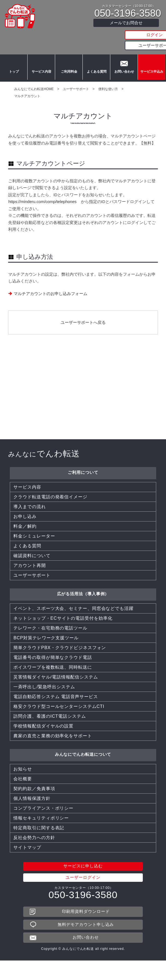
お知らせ (22, 675)
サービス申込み (151, 73)
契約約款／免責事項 (34, 694)
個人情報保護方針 (31, 704)
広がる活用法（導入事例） (83, 500)
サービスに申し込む (82, 772)
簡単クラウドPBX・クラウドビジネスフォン (59, 553)
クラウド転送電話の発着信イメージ (50, 403)
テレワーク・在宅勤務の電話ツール (50, 534)
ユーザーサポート (126, 45)
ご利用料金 (69, 73)
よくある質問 (96, 73)
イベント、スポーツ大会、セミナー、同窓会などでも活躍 (73, 514)
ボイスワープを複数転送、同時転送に (52, 573)
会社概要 (22, 685)
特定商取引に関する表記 (38, 734)
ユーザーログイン (83, 783)
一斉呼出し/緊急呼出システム (44, 593)
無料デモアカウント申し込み (86, 830)
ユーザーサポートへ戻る (83, 322)
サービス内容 (41, 73)
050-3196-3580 (127, 13)
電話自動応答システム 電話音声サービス (55, 602)
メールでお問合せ (126, 22)
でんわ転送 (43, 359)
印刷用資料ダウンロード (86, 817)
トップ (14, 73)
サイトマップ (27, 753)
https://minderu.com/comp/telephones (42, 201)
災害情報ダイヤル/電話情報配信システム (55, 583)
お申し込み (25, 422)
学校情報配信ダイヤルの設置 (43, 632)
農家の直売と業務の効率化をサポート (52, 642)
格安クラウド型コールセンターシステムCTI (58, 612)
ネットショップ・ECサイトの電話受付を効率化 (62, 524)
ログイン (126, 35)
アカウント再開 (29, 471)
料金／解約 (25, 432)
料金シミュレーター (34, 442)
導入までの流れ (29, 412)
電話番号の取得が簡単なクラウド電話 (52, 563)
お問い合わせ (124, 73)
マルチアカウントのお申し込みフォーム (50, 293)
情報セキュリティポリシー (41, 724)
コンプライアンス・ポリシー (43, 714)
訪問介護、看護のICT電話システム (49, 622)
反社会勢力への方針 (34, 743)
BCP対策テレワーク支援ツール (45, 544)
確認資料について (31, 461)
